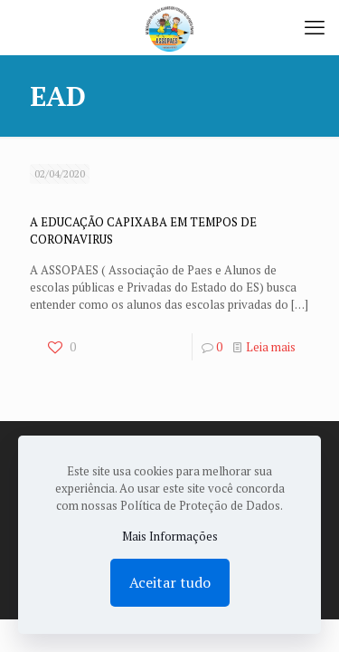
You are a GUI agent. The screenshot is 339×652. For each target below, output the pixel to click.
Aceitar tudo (170, 582)
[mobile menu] (314, 27)
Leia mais (271, 347)
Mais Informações (170, 536)
